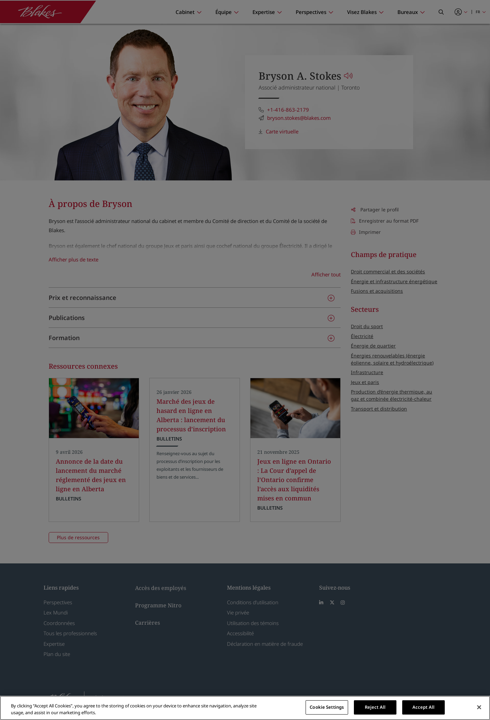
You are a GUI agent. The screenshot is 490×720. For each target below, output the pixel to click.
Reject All (375, 707)
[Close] (479, 707)
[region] (245, 708)
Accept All (423, 707)
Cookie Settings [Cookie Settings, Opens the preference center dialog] (327, 707)
